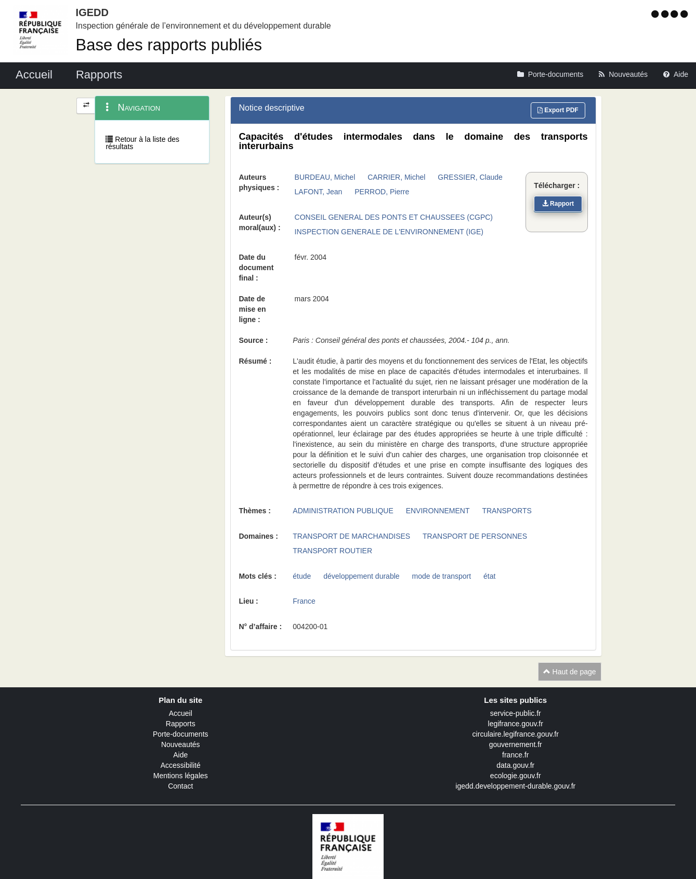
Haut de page (569, 672)
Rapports (180, 724)
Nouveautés (180, 744)
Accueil (180, 713)
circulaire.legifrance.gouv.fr (515, 734)
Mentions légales (180, 775)
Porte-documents (180, 734)
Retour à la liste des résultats (142, 143)
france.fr (515, 755)
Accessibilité (181, 765)
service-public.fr (515, 713)
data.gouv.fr (515, 765)
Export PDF (558, 110)
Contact (180, 786)
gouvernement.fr (515, 744)
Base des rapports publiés (169, 45)
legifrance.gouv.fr (515, 724)
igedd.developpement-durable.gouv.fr (515, 786)
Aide (180, 755)
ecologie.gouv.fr (515, 775)
